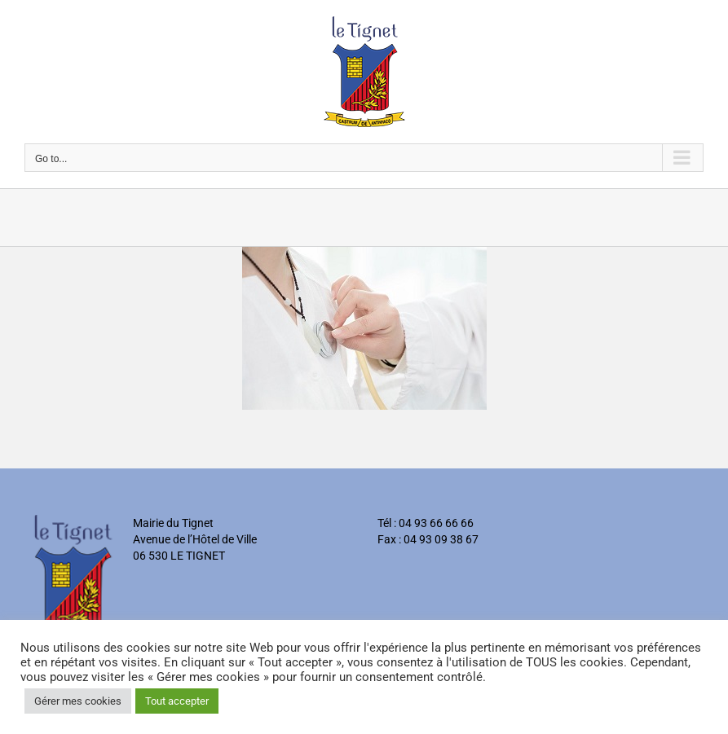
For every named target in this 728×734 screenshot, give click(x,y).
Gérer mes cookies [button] (77, 701)
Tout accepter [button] (177, 701)
